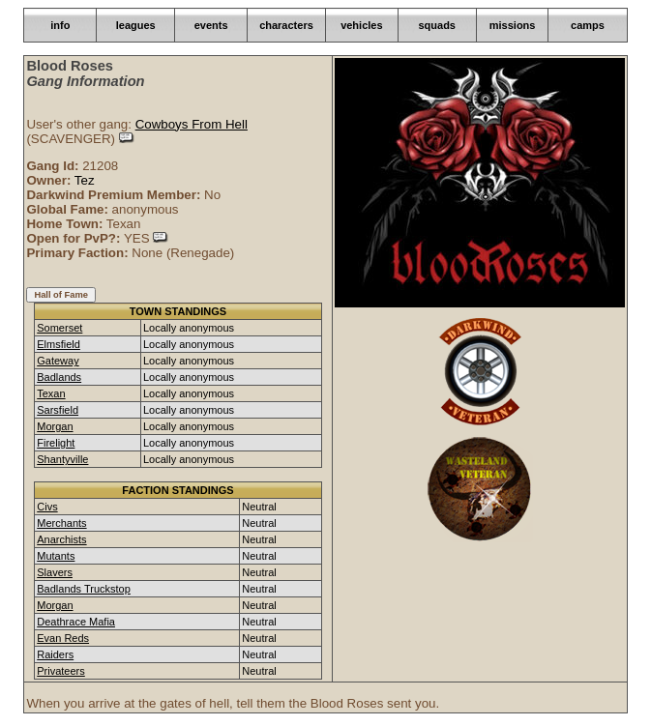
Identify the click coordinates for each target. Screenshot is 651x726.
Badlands (59, 377)
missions (512, 25)
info (60, 25)
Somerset (59, 328)
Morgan (55, 426)
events (211, 25)
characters (286, 25)
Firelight (55, 443)
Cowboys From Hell (191, 124)
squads (437, 25)
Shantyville (62, 459)
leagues (136, 25)
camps (588, 25)
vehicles (361, 25)
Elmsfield (58, 344)
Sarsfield (57, 410)
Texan (51, 393)
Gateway (57, 360)
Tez (84, 180)
